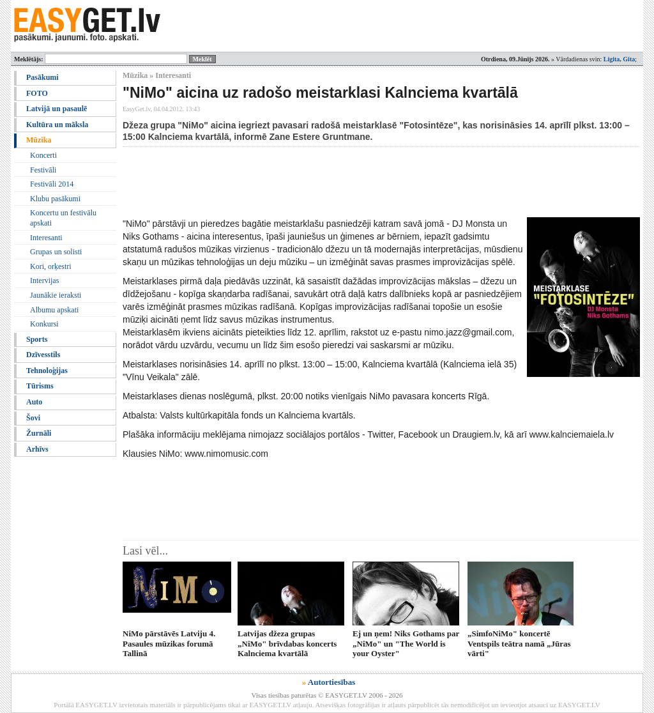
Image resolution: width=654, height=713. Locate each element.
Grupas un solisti (56, 251)
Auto (34, 401)
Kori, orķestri (51, 266)
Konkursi (44, 323)
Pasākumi (42, 77)
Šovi (33, 417)
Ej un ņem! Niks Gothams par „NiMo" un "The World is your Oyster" (406, 643)
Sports (36, 339)
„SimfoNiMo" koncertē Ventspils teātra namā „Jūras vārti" (519, 643)
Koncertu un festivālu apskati (63, 217)
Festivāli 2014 (51, 184)
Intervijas (44, 280)
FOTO (37, 93)
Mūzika (38, 139)
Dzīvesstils (43, 354)
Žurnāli (38, 433)
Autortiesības (331, 682)
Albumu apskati (54, 309)
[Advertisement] (355, 182)
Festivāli (43, 169)
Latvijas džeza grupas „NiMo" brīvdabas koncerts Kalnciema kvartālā (287, 643)
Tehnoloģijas (47, 370)
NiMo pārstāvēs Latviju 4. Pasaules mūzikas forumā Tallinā (169, 643)
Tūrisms (40, 385)
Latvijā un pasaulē (56, 108)
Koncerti (43, 155)
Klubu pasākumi (55, 198)
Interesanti (46, 237)
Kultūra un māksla (57, 124)
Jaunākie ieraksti (55, 295)
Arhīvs (37, 449)
